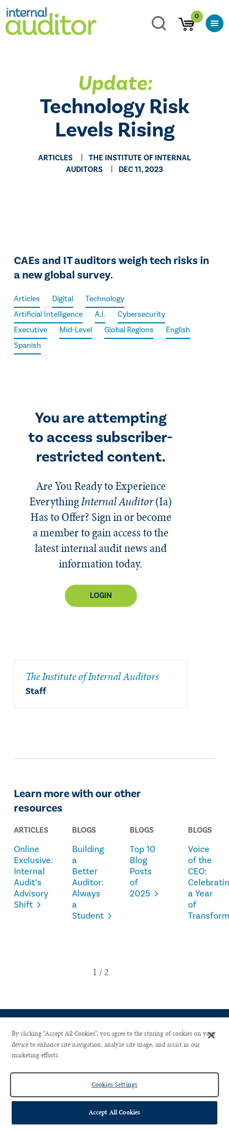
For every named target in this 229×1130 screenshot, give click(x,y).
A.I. (100, 315)
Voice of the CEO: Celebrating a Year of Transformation (203, 882)
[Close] (211, 1035)
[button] (95, 972)
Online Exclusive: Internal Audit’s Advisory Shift (29, 877)
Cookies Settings (114, 1085)
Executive (30, 330)
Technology (104, 299)
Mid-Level (75, 330)
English (178, 330)
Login (101, 596)
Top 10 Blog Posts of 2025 (142, 871)
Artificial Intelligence (48, 315)
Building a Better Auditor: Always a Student (87, 882)
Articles (27, 299)
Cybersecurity (141, 315)
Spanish (27, 346)
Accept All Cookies (114, 1112)
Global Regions (129, 330)
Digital (62, 299)
